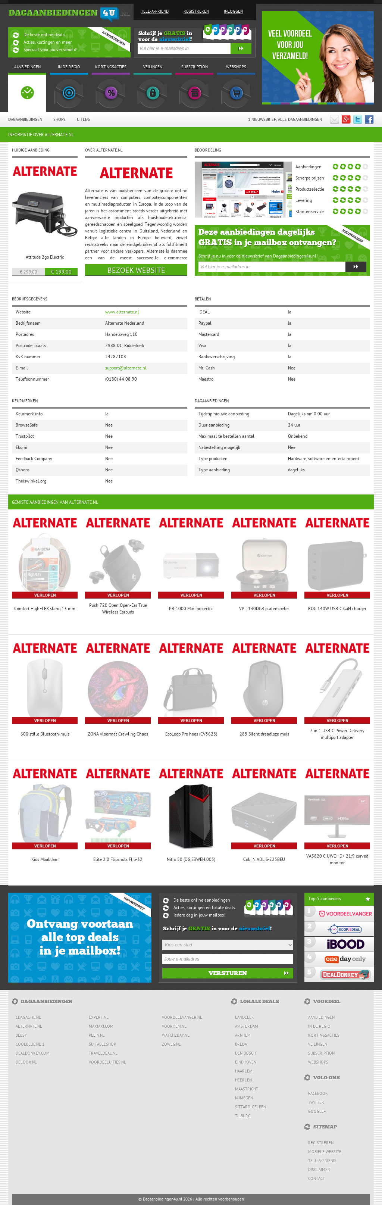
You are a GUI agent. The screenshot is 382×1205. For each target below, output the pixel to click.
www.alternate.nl (122, 312)
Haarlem (244, 1071)
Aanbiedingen (321, 1018)
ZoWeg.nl (171, 1045)
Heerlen (243, 1080)
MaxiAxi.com (101, 1027)
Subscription (321, 1053)
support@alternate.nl (126, 368)
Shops (59, 120)
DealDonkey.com (33, 1053)
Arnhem (243, 1036)
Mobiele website (324, 1152)
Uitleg (83, 120)
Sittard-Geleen (250, 1107)
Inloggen (233, 12)
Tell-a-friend (155, 12)
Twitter (316, 1103)
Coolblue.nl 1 (30, 1045)
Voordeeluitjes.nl (107, 1062)
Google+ (317, 1112)
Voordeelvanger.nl (182, 1018)
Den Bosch (245, 1053)
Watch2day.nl (176, 1036)
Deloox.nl (26, 1062)
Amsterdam (246, 1027)
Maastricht (246, 1089)
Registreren (196, 12)
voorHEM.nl (174, 1027)
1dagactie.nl (28, 1018)
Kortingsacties (323, 1036)
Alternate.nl (29, 1027)
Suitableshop (102, 1045)
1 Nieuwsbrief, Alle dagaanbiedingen (285, 120)
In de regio (319, 1027)
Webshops (318, 1062)
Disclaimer (319, 1170)
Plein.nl (97, 1036)
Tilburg (243, 1116)
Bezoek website (136, 271)
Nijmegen (244, 1098)
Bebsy (21, 1036)
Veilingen (317, 1045)
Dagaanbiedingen (25, 120)
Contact (316, 1179)
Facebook (318, 1094)
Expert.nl (99, 1018)
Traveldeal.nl (103, 1053)
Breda (241, 1045)
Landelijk (244, 1018)
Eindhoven (245, 1062)
